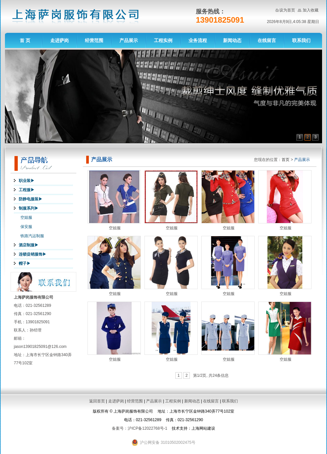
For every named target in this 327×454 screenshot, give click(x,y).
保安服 (26, 226)
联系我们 (301, 40)
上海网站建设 (203, 428)
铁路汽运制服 (32, 236)
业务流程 (198, 40)
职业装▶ (27, 180)
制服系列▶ (28, 208)
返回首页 (97, 401)
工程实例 (163, 40)
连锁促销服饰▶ (32, 254)
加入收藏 (310, 10)
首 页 (25, 40)
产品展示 (128, 40)
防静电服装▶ (30, 199)
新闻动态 (232, 40)
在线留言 (267, 40)
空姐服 (26, 217)
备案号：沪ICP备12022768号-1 (139, 428)
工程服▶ (27, 190)
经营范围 (94, 40)
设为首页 (287, 10)
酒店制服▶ (28, 245)
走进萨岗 (59, 40)
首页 (285, 159)
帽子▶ (25, 263)
